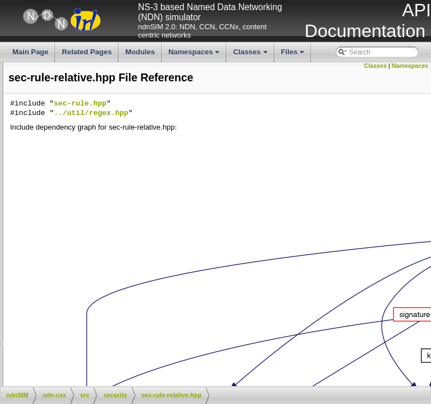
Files (293, 55)
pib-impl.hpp (89, 96)
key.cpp (14, 68)
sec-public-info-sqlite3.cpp (110, 182)
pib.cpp (14, 144)
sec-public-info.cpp (31, 200)
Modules (140, 52)
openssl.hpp (21, 87)
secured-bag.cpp (96, 324)
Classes (251, 55)
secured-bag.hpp (96, 333)
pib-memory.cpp (27, 106)
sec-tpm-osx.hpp (96, 295)
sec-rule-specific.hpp (102, 248)
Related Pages (87, 52)
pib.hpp (82, 153)
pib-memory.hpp (95, 115)
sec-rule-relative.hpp (101, 229)
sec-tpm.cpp (21, 305)
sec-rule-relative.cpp (33, 219)
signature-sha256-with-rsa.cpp (48, 371)
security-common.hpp (103, 343)
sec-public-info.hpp (99, 210)
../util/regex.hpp (259, 113)
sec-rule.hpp (89, 257)
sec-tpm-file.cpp (95, 267)
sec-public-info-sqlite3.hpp (110, 191)
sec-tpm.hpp (89, 314)
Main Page (30, 52)
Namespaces (195, 55)
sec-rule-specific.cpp (34, 238)
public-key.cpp (92, 163)
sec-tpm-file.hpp (95, 277)
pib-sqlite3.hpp (93, 134)
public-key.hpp (92, 172)
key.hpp (82, 77)
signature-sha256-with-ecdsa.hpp (121, 362)
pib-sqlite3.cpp (92, 124)
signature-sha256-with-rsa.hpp (116, 380)
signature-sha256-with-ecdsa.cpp (53, 352)
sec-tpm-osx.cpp (96, 286)
